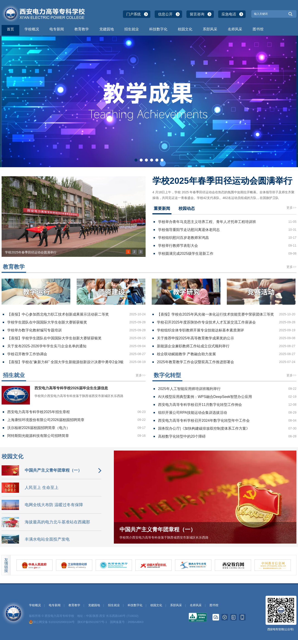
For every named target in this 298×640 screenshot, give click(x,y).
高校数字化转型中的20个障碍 (182, 436)
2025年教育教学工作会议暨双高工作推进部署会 (195, 362)
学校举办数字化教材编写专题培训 (34, 330)
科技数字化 (158, 29)
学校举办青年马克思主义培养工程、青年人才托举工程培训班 (207, 222)
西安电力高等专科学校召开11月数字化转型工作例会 (200, 405)
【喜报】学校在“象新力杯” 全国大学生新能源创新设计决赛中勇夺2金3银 (65, 362)
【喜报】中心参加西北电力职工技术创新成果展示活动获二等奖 (58, 314)
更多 (291, 207)
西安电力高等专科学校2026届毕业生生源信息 (71, 388)
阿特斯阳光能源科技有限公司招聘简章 (38, 436)
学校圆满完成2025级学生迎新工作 (185, 253)
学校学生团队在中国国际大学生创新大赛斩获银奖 (47, 322)
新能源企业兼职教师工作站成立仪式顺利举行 (193, 346)
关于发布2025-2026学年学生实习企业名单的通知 (46, 346)
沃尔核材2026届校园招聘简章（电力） (38, 428)
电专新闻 (56, 29)
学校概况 (31, 29)
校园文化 (185, 29)
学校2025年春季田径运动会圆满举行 (222, 181)
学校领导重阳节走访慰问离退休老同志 (189, 230)
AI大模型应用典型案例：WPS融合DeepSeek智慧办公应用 (205, 397)
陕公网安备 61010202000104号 (54, 622)
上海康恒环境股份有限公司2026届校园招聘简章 (45, 420)
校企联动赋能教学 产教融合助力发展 (186, 354)
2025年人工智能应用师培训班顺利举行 (189, 389)
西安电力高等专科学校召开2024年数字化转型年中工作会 (204, 420)
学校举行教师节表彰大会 (178, 246)
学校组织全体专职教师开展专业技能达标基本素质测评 (200, 330)
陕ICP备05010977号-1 (92, 622)
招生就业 (131, 29)
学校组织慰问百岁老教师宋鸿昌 (183, 238)
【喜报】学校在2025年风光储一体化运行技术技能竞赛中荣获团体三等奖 (215, 314)
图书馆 (258, 29)
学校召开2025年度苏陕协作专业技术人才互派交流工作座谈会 (206, 322)
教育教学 (81, 29)
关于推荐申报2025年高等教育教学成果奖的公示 (195, 338)
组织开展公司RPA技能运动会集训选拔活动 (192, 412)
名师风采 (235, 29)
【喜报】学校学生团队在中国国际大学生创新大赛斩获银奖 (54, 338)
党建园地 (106, 29)
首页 (10, 29)
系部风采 (210, 29)
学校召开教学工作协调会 (27, 354)
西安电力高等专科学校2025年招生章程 (38, 412)
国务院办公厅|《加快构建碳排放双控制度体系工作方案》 (204, 428)
